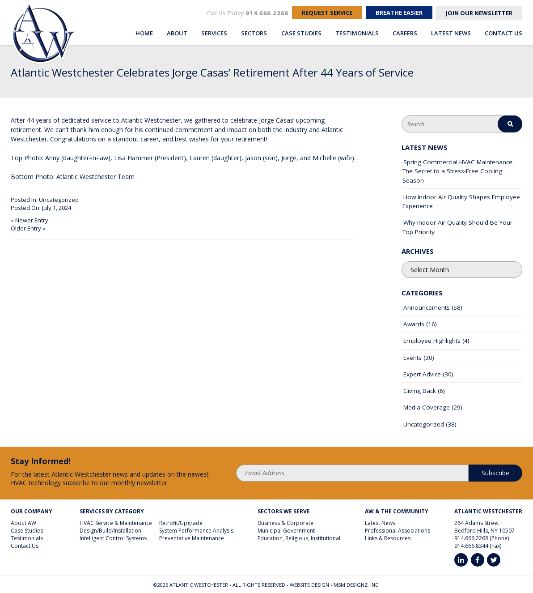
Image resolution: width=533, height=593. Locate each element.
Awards (413, 324)
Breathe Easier (392, 13)
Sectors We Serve (284, 511)
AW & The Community (396, 511)
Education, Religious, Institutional (299, 538)
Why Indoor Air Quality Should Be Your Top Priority (457, 226)
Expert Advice (422, 374)
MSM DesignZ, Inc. (357, 584)
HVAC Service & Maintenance (116, 523)
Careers (405, 33)
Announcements (426, 307)
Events (412, 358)
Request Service (316, 13)
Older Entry (26, 228)
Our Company (31, 511)
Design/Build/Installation (110, 530)
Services (214, 33)
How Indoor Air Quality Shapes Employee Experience (461, 201)
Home (144, 33)
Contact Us (503, 33)
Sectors (254, 33)
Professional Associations (397, 530)
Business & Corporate (285, 523)
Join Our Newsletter (477, 13)
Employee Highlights (432, 341)
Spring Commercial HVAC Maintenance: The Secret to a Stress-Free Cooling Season (458, 171)
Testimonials (357, 33)
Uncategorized (59, 200)
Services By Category (112, 511)
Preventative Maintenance (191, 538)
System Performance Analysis (196, 530)
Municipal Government (286, 530)
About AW (23, 523)
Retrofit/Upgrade (181, 523)
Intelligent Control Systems (113, 538)
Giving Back (419, 391)
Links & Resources (387, 538)
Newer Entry (31, 220)
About (177, 33)
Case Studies (301, 33)
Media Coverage (426, 407)
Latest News (451, 33)
